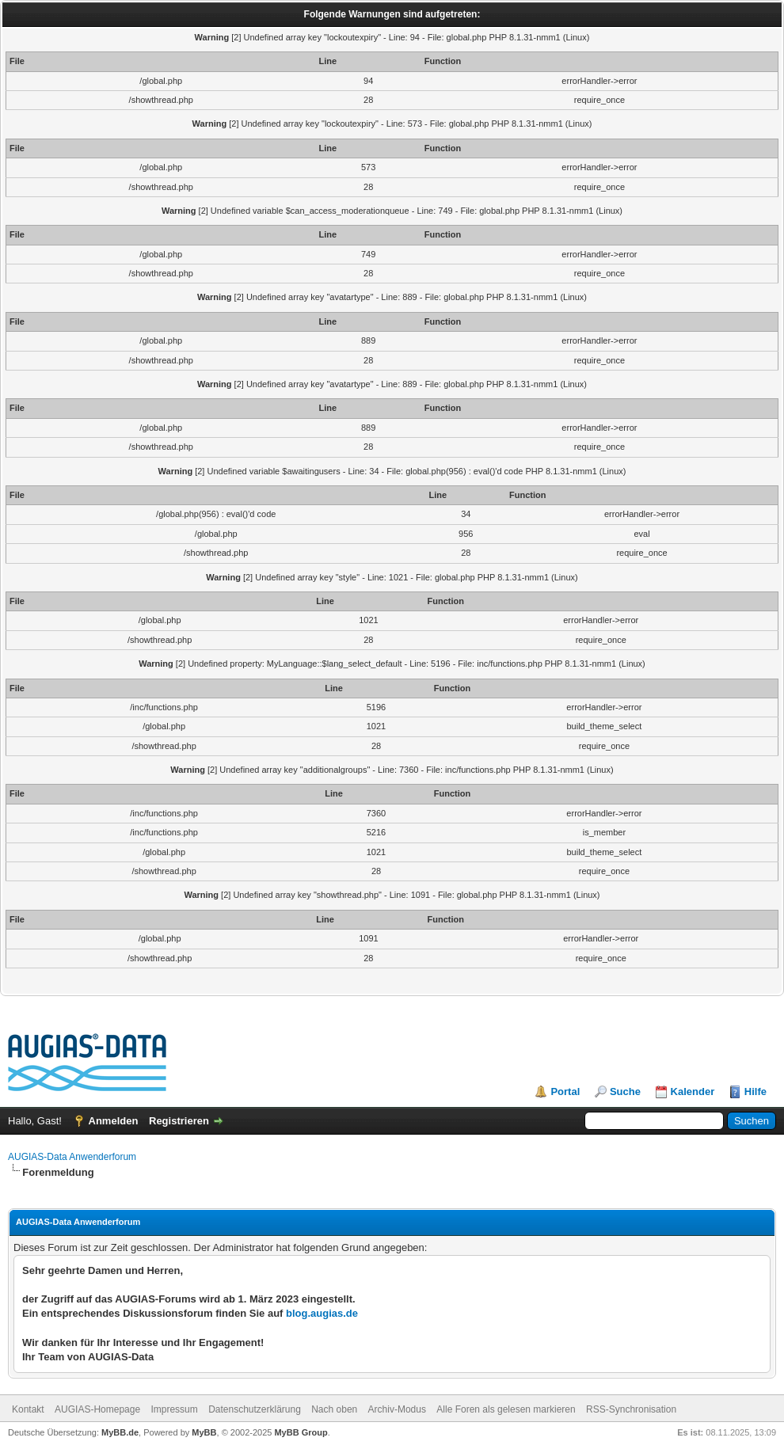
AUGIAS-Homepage (97, 1409)
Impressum (173, 1409)
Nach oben (334, 1409)
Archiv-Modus (397, 1409)
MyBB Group (300, 1432)
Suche (625, 1091)
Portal (565, 1091)
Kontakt (28, 1409)
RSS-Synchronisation (631, 1409)
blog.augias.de (322, 1313)
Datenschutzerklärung (254, 1409)
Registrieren (179, 1121)
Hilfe (755, 1091)
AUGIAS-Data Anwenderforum (72, 1156)
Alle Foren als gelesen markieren (505, 1409)
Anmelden (114, 1121)
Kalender (693, 1091)
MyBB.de (120, 1432)
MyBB (204, 1432)
